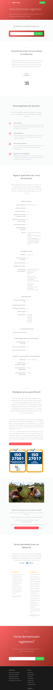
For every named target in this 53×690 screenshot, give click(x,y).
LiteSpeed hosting (31, 684)
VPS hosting (30, 676)
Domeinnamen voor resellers (15, 680)
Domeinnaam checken (13, 676)
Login (42, 2)
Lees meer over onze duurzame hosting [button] (26, 527)
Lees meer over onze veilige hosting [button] (20, 443)
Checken (38, 33)
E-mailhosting (30, 678)
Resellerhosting (31, 674)
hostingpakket (29, 159)
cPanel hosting (31, 682)
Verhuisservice (31, 680)
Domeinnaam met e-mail (14, 678)
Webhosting (30, 672)
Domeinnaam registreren (14, 672)
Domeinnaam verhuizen (14, 674)
